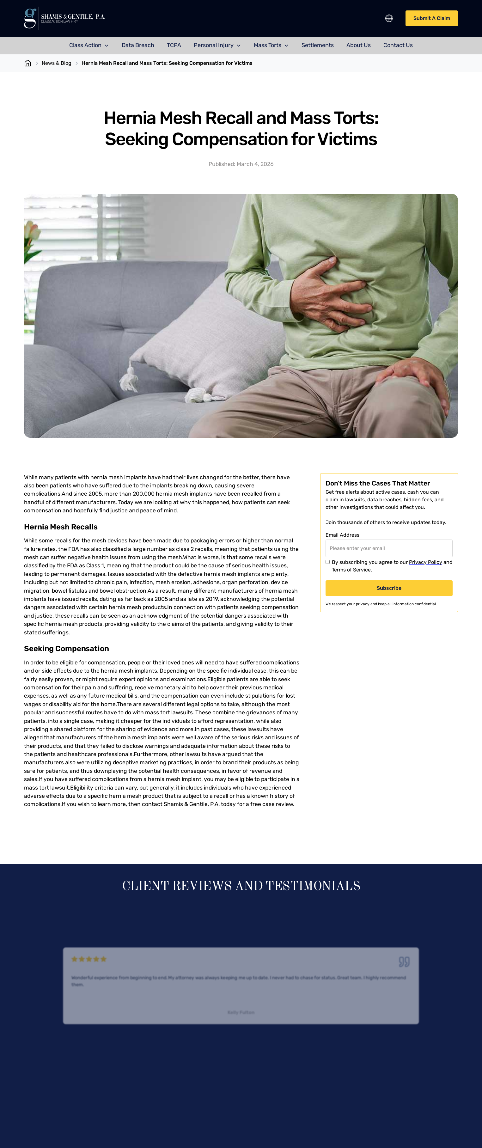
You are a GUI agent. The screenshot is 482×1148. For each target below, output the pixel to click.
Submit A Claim (431, 18)
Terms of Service (351, 570)
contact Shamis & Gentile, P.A (180, 804)
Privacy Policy (425, 562)
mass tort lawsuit (46, 788)
